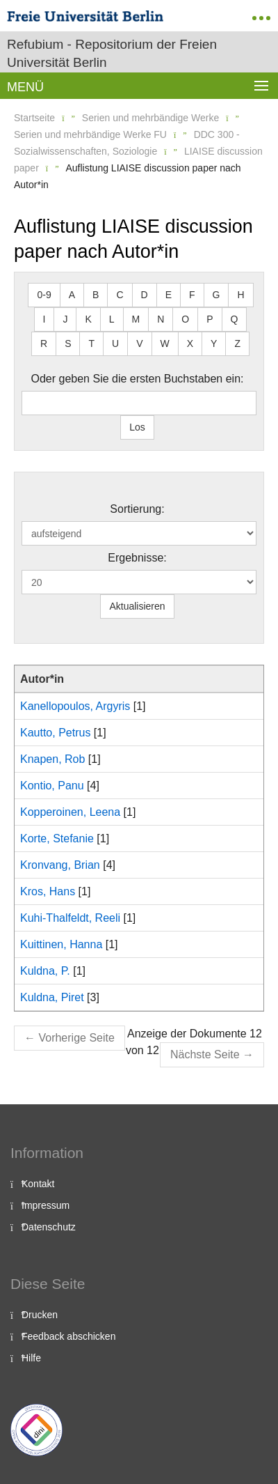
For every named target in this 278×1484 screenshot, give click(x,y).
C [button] (119, 294)
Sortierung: (137, 509)
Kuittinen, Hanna (61, 944)
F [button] (192, 294)
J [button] (65, 319)
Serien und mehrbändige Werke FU (90, 134)
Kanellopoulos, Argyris (75, 706)
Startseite (34, 117)
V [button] (139, 343)
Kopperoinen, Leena (70, 812)
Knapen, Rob (52, 759)
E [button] (168, 294)
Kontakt (38, 1183)
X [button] (190, 343)
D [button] (144, 294)
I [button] (44, 319)
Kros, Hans (47, 891)
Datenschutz (49, 1226)
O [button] (185, 319)
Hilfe (31, 1357)
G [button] (216, 294)
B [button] (95, 294)
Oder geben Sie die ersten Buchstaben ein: (137, 379)
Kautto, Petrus (55, 733)
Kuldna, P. (45, 971)
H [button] (240, 294)
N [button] (160, 319)
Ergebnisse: (137, 558)
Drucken (40, 1314)
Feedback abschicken (68, 1336)
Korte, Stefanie (57, 838)
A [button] (72, 294)
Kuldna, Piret (52, 997)
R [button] (43, 343)
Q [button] (234, 319)
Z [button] (237, 343)
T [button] (91, 343)
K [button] (88, 319)
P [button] (209, 319)
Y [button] (214, 343)
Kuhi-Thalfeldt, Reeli (70, 918)
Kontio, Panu (52, 785)
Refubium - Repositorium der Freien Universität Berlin (112, 53)
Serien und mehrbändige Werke (150, 117)
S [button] (68, 343)
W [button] (165, 343)
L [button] (112, 319)
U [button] (115, 343)
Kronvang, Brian (60, 865)
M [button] (136, 319)
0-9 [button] (44, 294)
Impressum (46, 1205)
